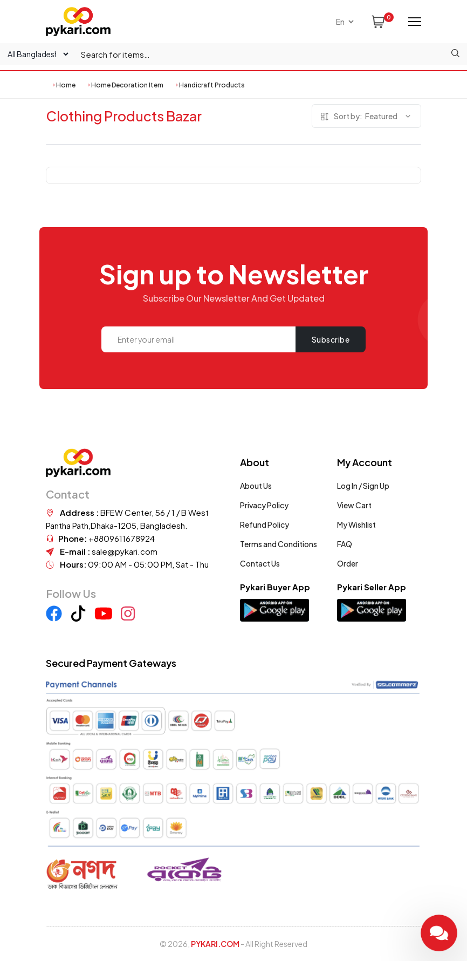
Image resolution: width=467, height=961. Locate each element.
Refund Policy (264, 524)
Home (65, 85)
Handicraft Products (212, 85)
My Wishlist (356, 524)
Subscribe (331, 339)
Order (347, 563)
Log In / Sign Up (363, 485)
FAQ (344, 544)
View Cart (354, 505)
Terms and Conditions (278, 544)
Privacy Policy (264, 505)
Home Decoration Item (127, 85)
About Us (256, 485)
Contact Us (260, 563)
